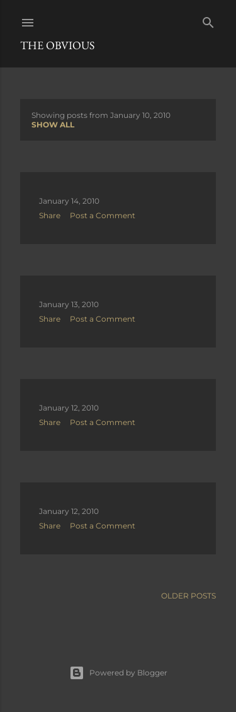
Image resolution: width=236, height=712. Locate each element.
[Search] (208, 20)
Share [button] (49, 215)
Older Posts (188, 595)
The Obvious (57, 45)
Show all (52, 124)
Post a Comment (102, 215)
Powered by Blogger (118, 672)
